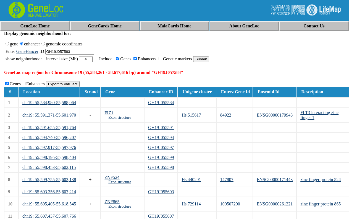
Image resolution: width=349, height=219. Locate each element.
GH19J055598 (161, 167)
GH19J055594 (161, 137)
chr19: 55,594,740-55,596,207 (49, 137)
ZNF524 (111, 177)
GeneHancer (27, 51)
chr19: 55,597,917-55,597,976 (49, 147)
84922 (225, 115)
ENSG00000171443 (275, 179)
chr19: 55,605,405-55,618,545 (49, 204)
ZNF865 (111, 201)
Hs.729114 (191, 204)
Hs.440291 (191, 179)
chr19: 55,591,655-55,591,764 (49, 127)
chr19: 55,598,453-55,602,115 (49, 167)
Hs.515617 (191, 115)
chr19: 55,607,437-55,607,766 (49, 216)
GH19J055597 (161, 147)
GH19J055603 (161, 191)
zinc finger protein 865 (320, 204)
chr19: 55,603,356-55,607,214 (49, 191)
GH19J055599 (161, 157)
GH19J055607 (161, 216)
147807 (226, 179)
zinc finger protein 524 (320, 179)
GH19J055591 (161, 127)
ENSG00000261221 (275, 204)
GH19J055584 (161, 102)
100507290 (230, 204)
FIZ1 (108, 112)
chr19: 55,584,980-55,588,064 (49, 102)
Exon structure (119, 117)
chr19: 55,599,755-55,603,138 (49, 179)
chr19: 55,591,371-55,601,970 (49, 115)
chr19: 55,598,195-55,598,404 (49, 157)
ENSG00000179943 (275, 115)
